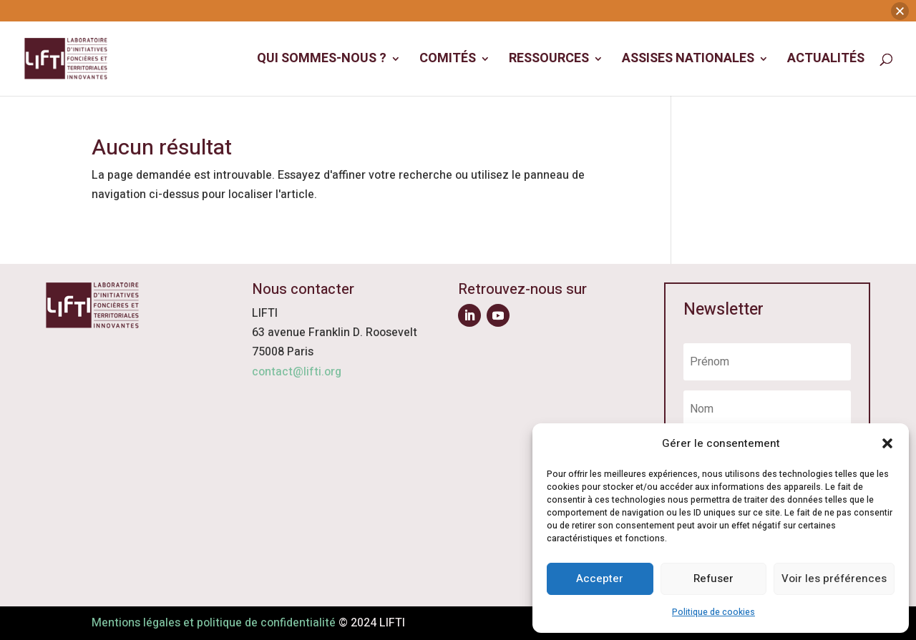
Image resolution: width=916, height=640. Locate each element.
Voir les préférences (834, 578)
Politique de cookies (713, 612)
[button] (887, 443)
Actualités (825, 39)
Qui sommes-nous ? (321, 39)
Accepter (599, 578)
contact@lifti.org (296, 371)
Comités (447, 39)
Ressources (549, 39)
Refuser (713, 578)
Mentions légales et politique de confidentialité (214, 622)
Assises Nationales (688, 39)
